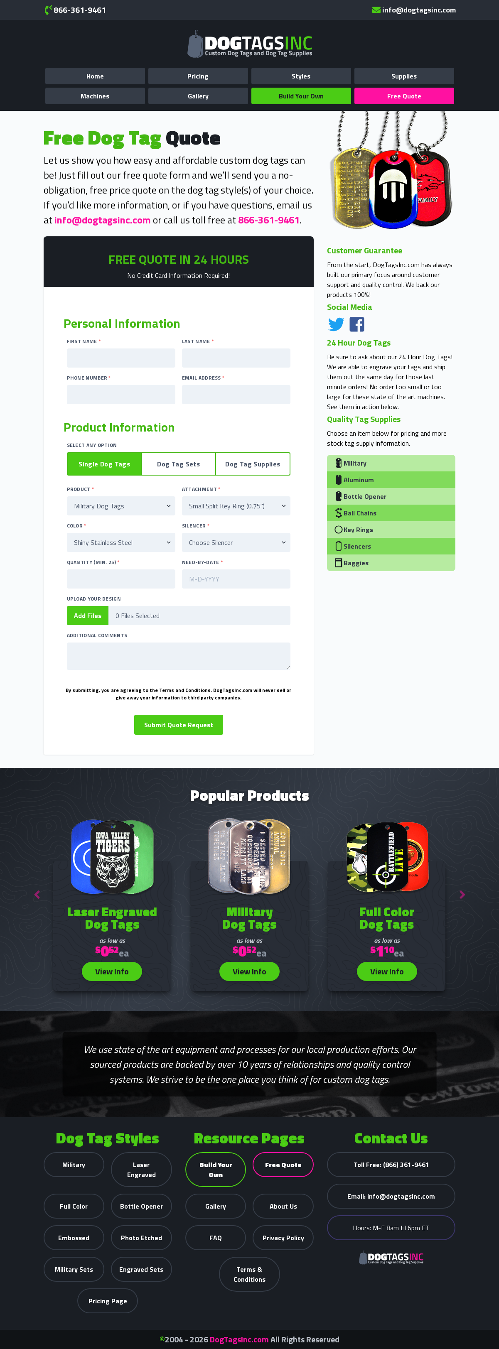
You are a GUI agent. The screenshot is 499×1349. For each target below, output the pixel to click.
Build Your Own (301, 96)
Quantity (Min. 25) (93, 562)
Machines (95, 96)
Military (350, 463)
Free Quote (404, 96)
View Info (112, 971)
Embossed (73, 1238)
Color (76, 526)
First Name (84, 341)
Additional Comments (97, 635)
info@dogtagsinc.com (414, 10)
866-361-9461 (75, 10)
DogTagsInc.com (239, 1339)
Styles (301, 76)
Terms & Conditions (249, 1274)
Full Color (74, 1206)
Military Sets (74, 1269)
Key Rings (353, 530)
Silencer (195, 526)
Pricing (198, 76)
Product (80, 489)
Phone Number (89, 378)
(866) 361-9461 (391, 1165)
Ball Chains (355, 513)
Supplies (404, 76)
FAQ (215, 1238)
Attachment (201, 489)
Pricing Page (107, 1301)
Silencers (352, 546)
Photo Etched (141, 1238)
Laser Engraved (141, 1170)
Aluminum (354, 480)
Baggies (351, 563)
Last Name (198, 341)
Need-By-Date (202, 562)
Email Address (203, 378)
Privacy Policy (283, 1238)
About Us (283, 1206)
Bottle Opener (360, 496)
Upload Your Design (94, 599)
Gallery (198, 96)
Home (95, 76)
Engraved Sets (141, 1269)
